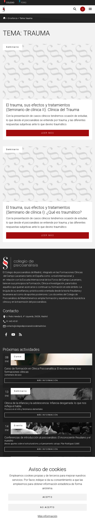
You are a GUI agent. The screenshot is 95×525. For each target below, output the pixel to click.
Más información (47, 516)
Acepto (47, 497)
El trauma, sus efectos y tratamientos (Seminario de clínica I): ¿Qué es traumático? (44, 210)
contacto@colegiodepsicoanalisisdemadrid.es (26, 326)
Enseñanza (12, 18)
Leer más (47, 133)
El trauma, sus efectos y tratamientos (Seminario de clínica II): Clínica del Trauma (42, 107)
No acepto (47, 507)
